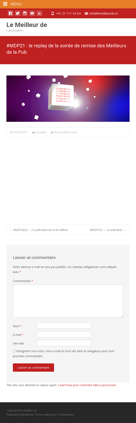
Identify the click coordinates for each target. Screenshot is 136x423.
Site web (18, 343)
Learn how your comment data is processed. (87, 385)
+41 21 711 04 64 (68, 13)
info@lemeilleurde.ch (104, 13)
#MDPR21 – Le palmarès (108, 230)
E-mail (18, 335)
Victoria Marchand (65, 132)
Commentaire (23, 281)
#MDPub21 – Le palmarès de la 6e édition (39, 230)
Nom (17, 326)
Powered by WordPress (20, 414)
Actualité (40, 132)
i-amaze (48, 414)
